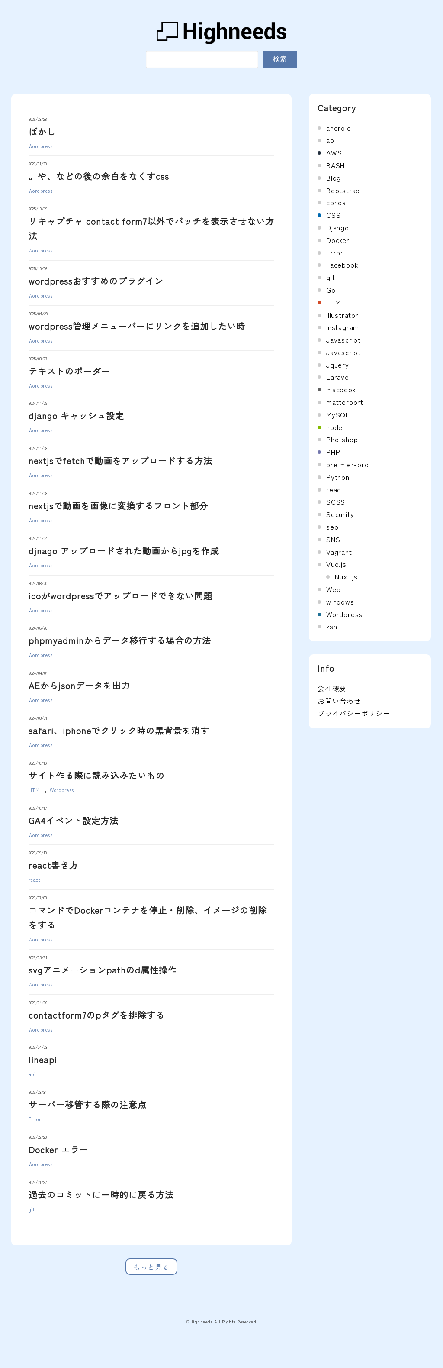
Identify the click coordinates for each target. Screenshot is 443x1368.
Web (333, 589)
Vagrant (339, 552)
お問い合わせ (339, 700)
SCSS (335, 501)
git (32, 1209)
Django (337, 227)
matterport (344, 402)
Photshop (342, 439)
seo (332, 526)
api (32, 1073)
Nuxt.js (346, 576)
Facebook (342, 264)
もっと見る (151, 1266)
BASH (335, 165)
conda (336, 202)
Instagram (342, 327)
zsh (331, 626)
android (338, 128)
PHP (333, 451)
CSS (333, 215)
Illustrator (342, 315)
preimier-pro (347, 464)
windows (340, 601)
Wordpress (41, 145)
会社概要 (332, 688)
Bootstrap (343, 190)
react (35, 879)
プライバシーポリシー (354, 713)
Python (338, 477)
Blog (333, 177)
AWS (334, 152)
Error (35, 1119)
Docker (338, 240)
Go (331, 290)
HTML (35, 789)
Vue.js (336, 564)
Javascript (343, 339)
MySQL (338, 414)
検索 (280, 59)
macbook (341, 389)
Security (340, 514)
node (334, 427)
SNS (333, 539)
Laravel (338, 377)
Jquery (337, 364)
